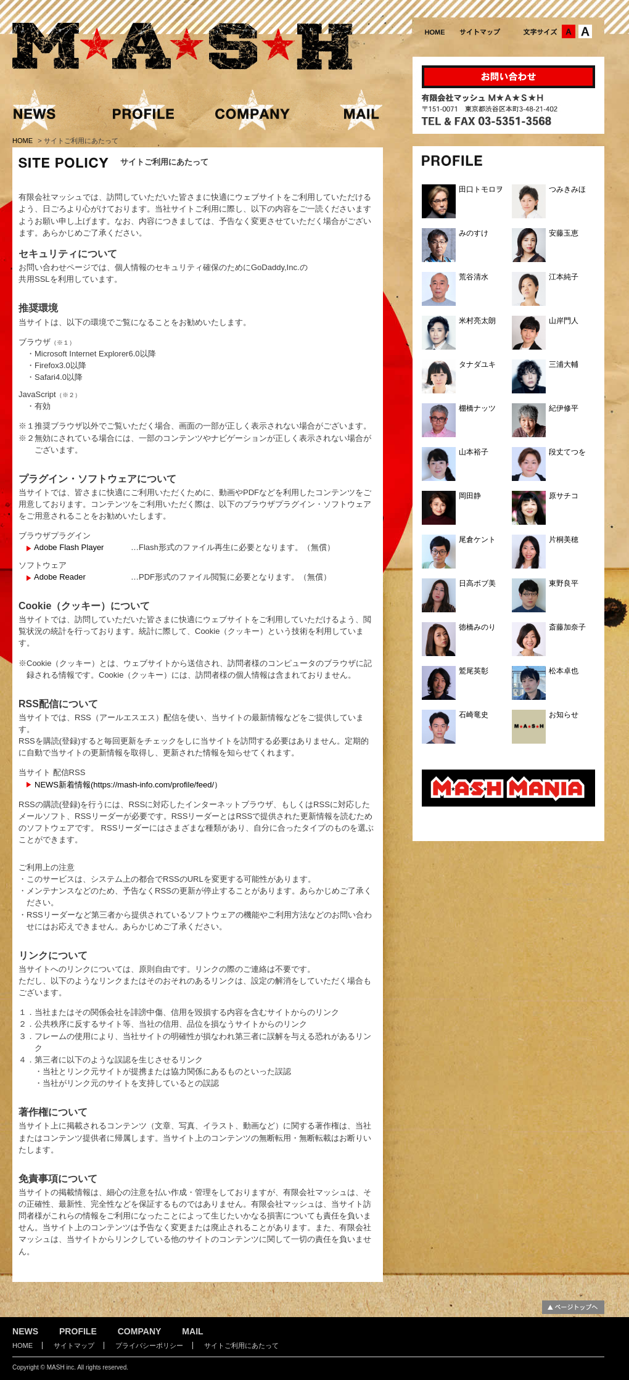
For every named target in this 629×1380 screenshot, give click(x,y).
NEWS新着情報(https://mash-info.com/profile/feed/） (128, 784)
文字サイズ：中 (568, 31)
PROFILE (78, 1331)
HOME (23, 140)
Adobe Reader (60, 576)
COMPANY (140, 1331)
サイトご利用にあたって (241, 1345)
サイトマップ (74, 1345)
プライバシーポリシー (149, 1345)
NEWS (25, 1331)
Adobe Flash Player (69, 547)
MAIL (192, 1331)
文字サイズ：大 (585, 31)
